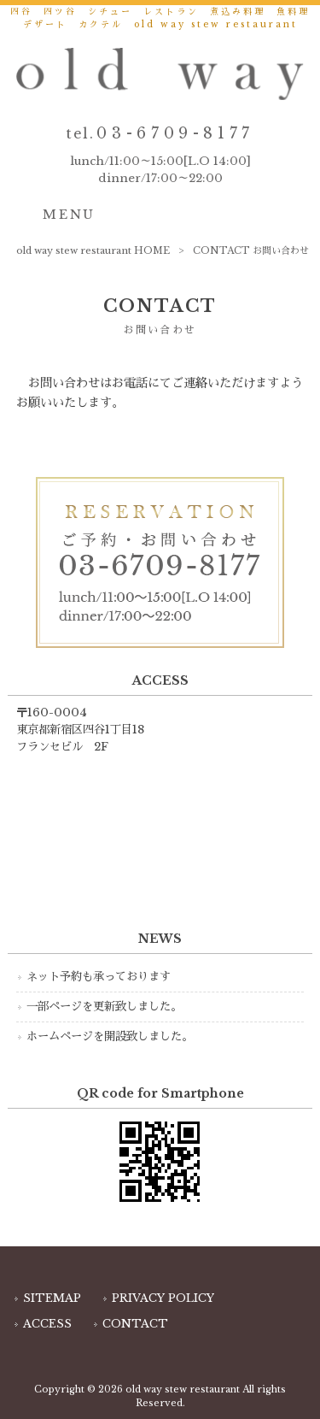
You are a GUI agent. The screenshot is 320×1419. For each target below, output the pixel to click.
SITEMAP (52, 1298)
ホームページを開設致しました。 (109, 1036)
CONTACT (135, 1323)
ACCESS (47, 1323)
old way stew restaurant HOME (93, 250)
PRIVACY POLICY (163, 1298)
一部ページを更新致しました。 (104, 1006)
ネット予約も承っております (98, 976)
